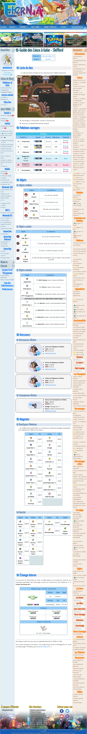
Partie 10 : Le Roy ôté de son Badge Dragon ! (78, 141)
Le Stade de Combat (77, 336)
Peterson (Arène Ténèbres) (78, 403)
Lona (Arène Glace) (80, 395)
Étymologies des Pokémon (78, 214)
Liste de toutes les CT (78, 582)
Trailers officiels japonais (78, 699)
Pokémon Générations (4, 98)
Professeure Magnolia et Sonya (79, 416)
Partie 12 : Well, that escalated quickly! (79, 150)
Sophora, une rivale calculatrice (78, 433)
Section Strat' (7, 270)
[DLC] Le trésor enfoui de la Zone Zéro (7, 135)
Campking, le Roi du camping (79, 490)
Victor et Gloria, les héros (79, 412)
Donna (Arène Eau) (80, 381)
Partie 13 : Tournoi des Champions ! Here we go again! (79, 155)
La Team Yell (78, 430)
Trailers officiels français (78, 695)
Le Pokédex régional (77, 196)
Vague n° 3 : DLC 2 (78, 232)
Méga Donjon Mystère (5, 204)
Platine (3, 226)
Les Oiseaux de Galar (79, 313)
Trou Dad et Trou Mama (79, 486)
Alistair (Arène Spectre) (77, 390)
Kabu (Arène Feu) (79, 383)
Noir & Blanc (5, 220)
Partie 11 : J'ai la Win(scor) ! (78, 146)
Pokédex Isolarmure (77, 200)
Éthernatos (77, 295)
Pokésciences (7, 289)
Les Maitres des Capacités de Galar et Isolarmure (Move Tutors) (79, 504)
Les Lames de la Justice (79, 317)
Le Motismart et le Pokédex (79, 324)
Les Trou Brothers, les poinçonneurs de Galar (79, 481)
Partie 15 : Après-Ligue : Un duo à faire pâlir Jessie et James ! (78, 166)
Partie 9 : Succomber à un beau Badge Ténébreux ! (78, 134)
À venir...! (4, 105)
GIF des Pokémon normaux (79, 684)
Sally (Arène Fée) (79, 393)
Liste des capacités (79, 533)
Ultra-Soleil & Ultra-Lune (7, 191)
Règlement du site (8, 710)
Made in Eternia (50, 27)
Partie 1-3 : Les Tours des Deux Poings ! (79, 184)
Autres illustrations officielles (79, 680)
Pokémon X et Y (35, 727)
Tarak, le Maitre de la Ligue (79, 443)
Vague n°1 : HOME (78, 224)
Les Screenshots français (78, 661)
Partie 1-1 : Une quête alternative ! (79, 174)
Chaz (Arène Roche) (77, 398)
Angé (44, 730)
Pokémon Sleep (10, 42)
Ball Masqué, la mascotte (78, 467)
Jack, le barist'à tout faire (79, 471)
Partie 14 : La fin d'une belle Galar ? (79, 160)
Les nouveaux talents (77, 542)
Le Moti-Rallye (78, 634)
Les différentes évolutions (77, 285)
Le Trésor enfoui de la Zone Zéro (75, 43)
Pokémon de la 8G (80, 243)
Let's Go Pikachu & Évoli (7, 152)
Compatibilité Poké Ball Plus (79, 61)
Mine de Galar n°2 (48, 56)
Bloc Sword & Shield (7, 280)
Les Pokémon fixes (79, 278)
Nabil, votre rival (79, 419)
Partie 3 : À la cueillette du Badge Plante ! (79, 94)
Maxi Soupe (78, 352)
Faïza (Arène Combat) (77, 386)
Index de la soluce (79, 80)
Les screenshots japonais (78, 665)
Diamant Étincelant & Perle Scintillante (7, 145)
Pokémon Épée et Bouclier (38, 723)
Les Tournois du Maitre (78, 347)
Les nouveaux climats (77, 565)
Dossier (12, 27)
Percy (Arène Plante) (77, 377)
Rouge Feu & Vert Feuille (5, 243)
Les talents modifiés (80, 552)
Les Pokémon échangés (77, 264)
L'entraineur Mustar (78, 451)
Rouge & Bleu (5, 258)
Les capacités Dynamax (77, 526)
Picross (3, 207)
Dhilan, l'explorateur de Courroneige (78, 456)
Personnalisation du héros (79, 341)
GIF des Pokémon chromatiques (79, 688)
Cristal (3, 251)
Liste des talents (78, 545)
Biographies (5, 90)
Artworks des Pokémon (77, 671)
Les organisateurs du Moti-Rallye (79, 494)
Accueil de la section (77, 57)
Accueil (3, 27)
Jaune (3, 255)
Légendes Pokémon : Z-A (32, 42)
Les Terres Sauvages (80, 595)
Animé (63, 27)
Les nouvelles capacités (77, 518)
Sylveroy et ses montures (79, 306)
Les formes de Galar (80, 249)
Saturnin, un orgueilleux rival (78, 437)
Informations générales (5, 276)
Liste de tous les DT (79, 586)
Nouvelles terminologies (77, 513)
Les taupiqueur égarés (79, 640)
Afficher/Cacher (50, 353)
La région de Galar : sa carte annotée (79, 648)
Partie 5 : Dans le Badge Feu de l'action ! (78, 105)
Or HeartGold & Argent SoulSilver (6, 223)
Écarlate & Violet (76, 37)
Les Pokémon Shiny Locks (79, 644)
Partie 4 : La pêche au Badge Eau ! (79, 99)
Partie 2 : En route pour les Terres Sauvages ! (79, 88)
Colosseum (4, 234)
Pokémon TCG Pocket (54, 44)
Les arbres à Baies (79, 327)
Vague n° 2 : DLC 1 (78, 228)
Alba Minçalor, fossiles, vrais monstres (79, 476)
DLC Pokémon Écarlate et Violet (40, 717)
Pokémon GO (5, 184)
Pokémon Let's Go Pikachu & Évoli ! (40, 725)
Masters (3, 178)
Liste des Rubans (79, 344)
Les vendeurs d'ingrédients (77, 498)
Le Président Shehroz (80, 446)
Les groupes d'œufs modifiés (79, 561)
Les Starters (77, 245)
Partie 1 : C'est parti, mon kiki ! (79, 83)
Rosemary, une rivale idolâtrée (78, 427)
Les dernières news (79, 69)
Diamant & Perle (6, 228)
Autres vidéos (78, 702)
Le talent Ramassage (76, 555)
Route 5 (48, 59)
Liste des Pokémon (6, 74)
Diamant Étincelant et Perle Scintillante (41, 721)
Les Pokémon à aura (78, 281)
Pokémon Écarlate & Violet (38, 715)
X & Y (3, 200)
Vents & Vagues (6, 115)
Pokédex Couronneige (77, 204)
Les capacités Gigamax (77, 530)
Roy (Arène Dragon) (80, 406)
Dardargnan (7, 68)
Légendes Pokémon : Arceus (7, 141)
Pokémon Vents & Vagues (38, 710)
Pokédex (23, 27)
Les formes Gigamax (80, 251)
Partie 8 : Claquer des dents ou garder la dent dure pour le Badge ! (79, 126)
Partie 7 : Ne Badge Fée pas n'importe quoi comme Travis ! (79, 119)
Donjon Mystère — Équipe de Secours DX (7, 162)
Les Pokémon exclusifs (77, 260)
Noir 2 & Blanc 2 (6, 218)
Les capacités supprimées (77, 536)
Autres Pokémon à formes (79, 254)
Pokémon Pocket (4, 172)
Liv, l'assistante (78, 448)
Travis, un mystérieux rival (79, 422)
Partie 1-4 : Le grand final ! (78, 189)
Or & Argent (5, 253)
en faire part (45, 647)
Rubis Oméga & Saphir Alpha (6, 197)
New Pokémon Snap (6, 157)
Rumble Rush (5, 180)
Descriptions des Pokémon (78, 210)
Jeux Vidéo (35, 27)
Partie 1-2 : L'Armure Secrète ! (78, 178)
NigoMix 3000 (79, 354)
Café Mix (4, 166)
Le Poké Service (78, 333)
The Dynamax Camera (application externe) (79, 73)
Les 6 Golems (79, 309)
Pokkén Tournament (7, 213)
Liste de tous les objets (78, 572)
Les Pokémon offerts (80, 271)
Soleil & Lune (5, 194)
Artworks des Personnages (77, 676)
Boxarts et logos (78, 668)
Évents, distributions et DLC (79, 65)
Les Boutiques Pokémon (77, 592)
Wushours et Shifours (78, 300)
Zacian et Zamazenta (76, 292)
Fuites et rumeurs (79, 655)
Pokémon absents (77, 236)
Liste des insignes (79, 350)
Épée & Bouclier (6, 149)
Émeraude (4, 246)
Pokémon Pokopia (4, 119)
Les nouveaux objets (80, 575)
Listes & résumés (6, 88)
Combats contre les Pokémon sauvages (79, 330)
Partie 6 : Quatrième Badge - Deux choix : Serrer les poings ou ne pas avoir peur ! (79, 112)
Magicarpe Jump (6, 182)
